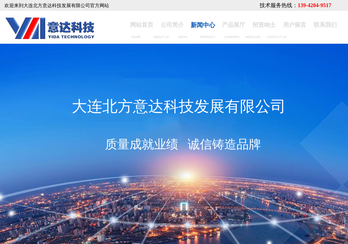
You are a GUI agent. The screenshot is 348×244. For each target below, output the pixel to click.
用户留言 (294, 25)
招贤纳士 (264, 25)
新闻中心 (203, 25)
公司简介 (172, 25)
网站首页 (141, 25)
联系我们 (325, 25)
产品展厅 (233, 25)
